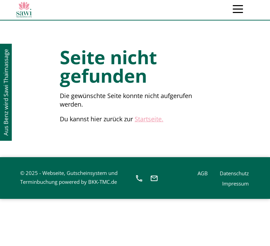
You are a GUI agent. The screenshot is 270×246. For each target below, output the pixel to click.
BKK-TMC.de (102, 181)
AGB (203, 173)
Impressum (235, 183)
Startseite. (149, 119)
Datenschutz (234, 173)
